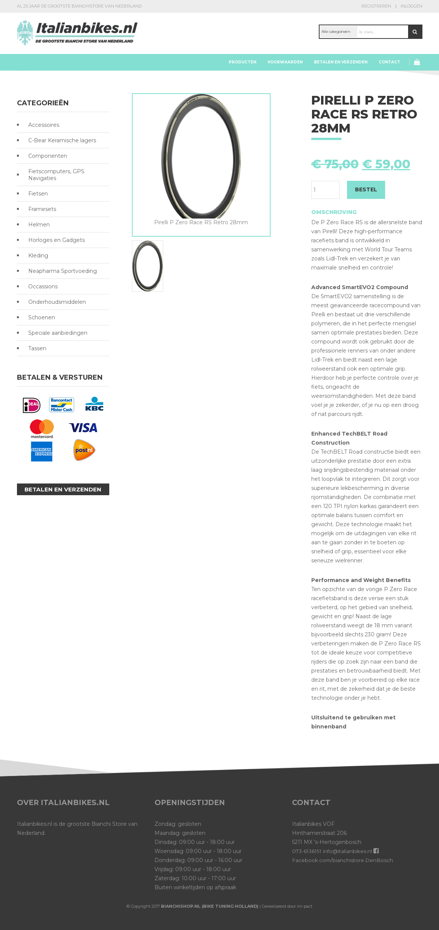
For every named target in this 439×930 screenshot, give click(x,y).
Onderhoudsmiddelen (57, 302)
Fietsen (38, 193)
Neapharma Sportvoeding (62, 271)
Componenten (47, 155)
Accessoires (43, 125)
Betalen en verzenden (340, 62)
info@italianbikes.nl (349, 851)
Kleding (38, 255)
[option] (201, 160)
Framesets (42, 209)
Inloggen (411, 6)
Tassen (37, 348)
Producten (242, 62)
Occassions (43, 286)
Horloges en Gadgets (56, 240)
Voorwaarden (285, 62)
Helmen (39, 224)
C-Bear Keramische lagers (62, 140)
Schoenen (41, 317)
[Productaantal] (325, 190)
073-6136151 (307, 851)
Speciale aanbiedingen (57, 333)
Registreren (376, 6)
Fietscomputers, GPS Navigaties (56, 175)
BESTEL (366, 189)
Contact (389, 62)
